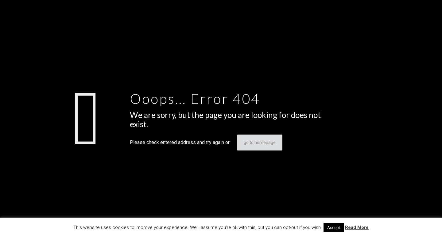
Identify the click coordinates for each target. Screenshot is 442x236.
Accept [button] (333, 227)
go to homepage (260, 142)
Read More (357, 227)
